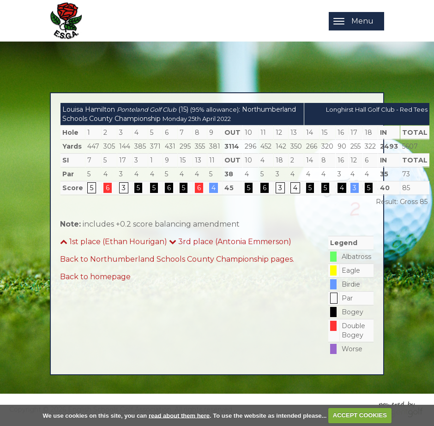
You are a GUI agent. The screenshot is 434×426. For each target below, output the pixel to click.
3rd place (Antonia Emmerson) (230, 241)
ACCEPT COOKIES (360, 415)
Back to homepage (95, 276)
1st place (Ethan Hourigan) (113, 241)
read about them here (179, 415)
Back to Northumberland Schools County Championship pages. (177, 259)
